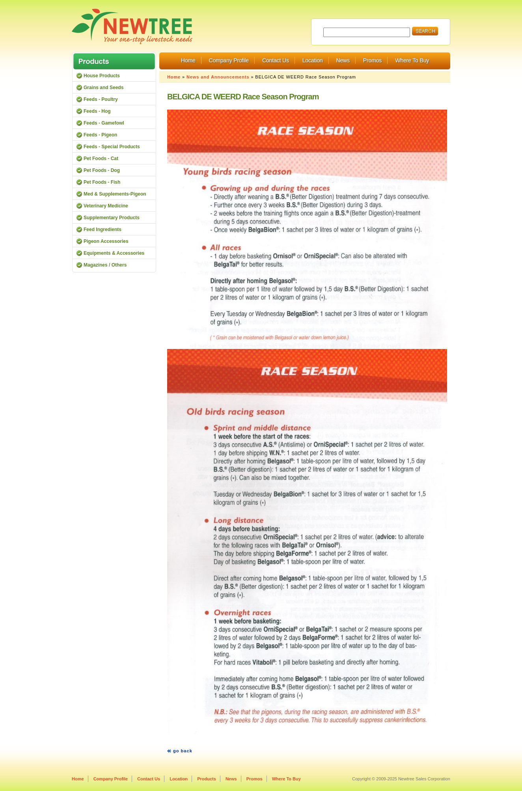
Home (188, 60)
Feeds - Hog (97, 111)
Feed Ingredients (102, 229)
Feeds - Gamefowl (104, 123)
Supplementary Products (112, 217)
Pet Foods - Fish (102, 182)
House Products (102, 75)
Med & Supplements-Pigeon (115, 194)
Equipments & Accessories (114, 253)
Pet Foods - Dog (102, 170)
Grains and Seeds (103, 87)
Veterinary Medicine (106, 206)
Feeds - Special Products (112, 146)
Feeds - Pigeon (100, 135)
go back (182, 750)
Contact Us (275, 60)
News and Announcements (218, 77)
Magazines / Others (105, 265)
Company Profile (229, 60)
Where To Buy (412, 60)
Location (312, 60)
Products (206, 778)
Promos (372, 60)
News (342, 60)
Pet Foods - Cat (101, 158)
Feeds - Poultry (101, 99)
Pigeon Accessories (106, 241)
